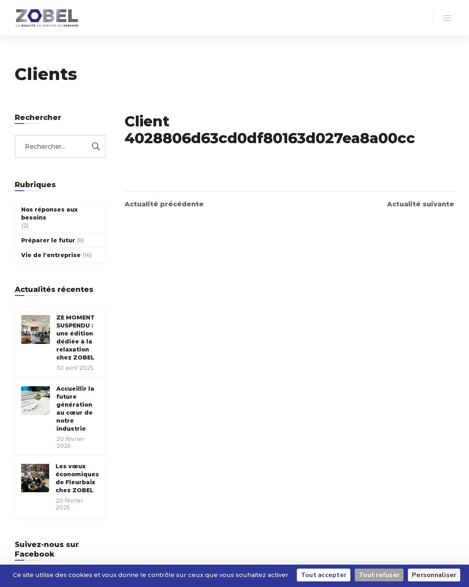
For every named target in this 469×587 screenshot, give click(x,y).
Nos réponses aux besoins (49, 213)
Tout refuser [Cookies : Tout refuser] (379, 575)
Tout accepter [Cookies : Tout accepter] (323, 575)
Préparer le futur (48, 240)
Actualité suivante (420, 204)
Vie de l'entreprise (51, 255)
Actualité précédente (164, 204)
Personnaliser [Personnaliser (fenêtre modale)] (434, 575)
